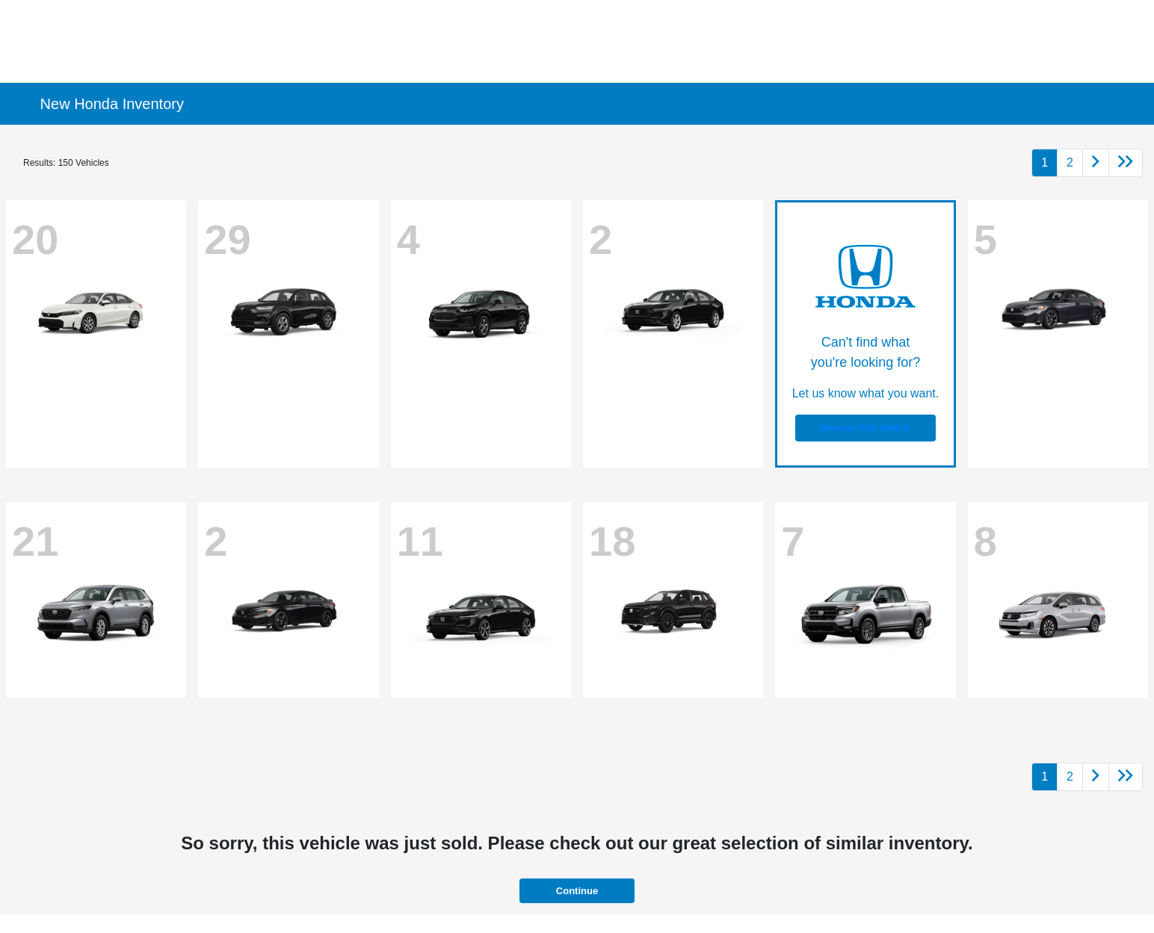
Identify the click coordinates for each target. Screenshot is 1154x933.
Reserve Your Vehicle (865, 428)
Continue (577, 890)
